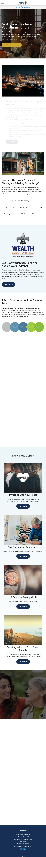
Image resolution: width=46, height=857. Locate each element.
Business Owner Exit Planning (16, 207)
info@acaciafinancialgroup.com (23, 846)
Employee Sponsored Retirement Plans (20, 214)
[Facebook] (21, 849)
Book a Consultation (12, 45)
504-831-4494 (25, 834)
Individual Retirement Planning (16, 201)
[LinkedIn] (24, 849)
